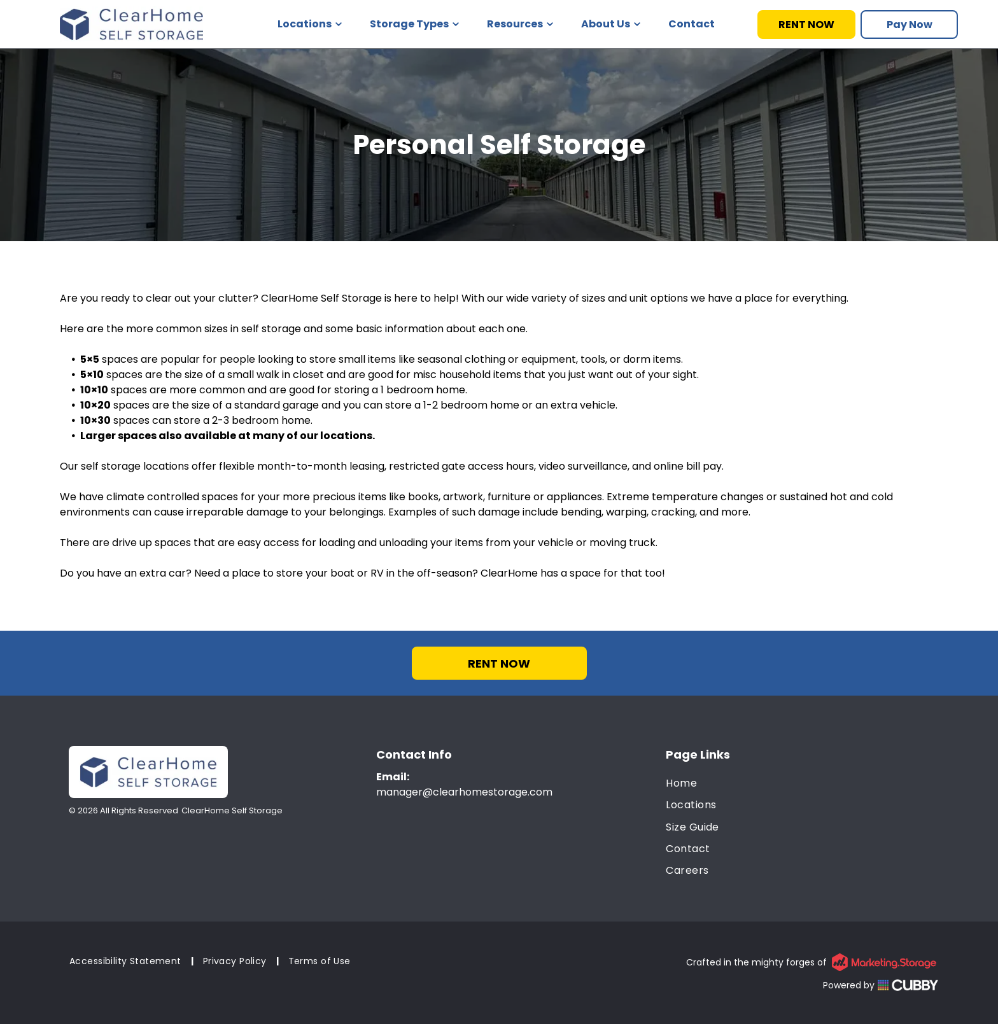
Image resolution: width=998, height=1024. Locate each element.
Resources (520, 24)
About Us (610, 24)
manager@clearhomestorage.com (464, 792)
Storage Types (414, 24)
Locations (310, 24)
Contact (691, 24)
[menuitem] (802, 783)
